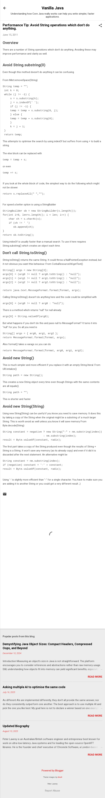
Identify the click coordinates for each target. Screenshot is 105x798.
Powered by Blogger (53, 770)
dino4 (60, 777)
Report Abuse (52, 790)
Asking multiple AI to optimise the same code (34, 687)
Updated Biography (16, 726)
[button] (100, 25)
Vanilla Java (53, 8)
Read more (95, 676)
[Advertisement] (52, 600)
